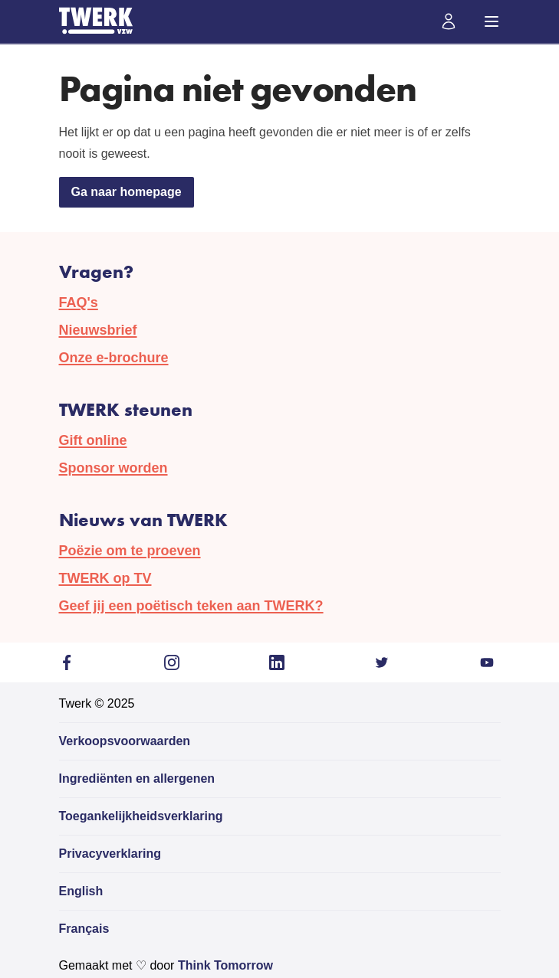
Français (84, 928)
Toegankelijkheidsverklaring (141, 816)
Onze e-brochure (114, 357)
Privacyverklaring (110, 853)
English (81, 891)
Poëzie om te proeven (130, 550)
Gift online (93, 440)
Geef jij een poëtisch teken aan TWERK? (191, 605)
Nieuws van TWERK (143, 520)
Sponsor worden (113, 468)
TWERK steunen (125, 409)
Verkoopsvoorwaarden (125, 740)
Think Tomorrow (225, 965)
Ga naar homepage (126, 191)
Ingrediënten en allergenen (137, 778)
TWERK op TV (105, 578)
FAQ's (78, 302)
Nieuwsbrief (98, 330)
